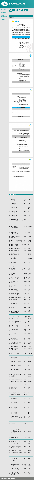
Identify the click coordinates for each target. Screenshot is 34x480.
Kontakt (3, 19)
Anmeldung (3, 12)
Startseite (3, 9)
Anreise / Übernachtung (4, 16)
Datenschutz (4, 478)
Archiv (2, 17)
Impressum (10, 478)
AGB (14, 478)
